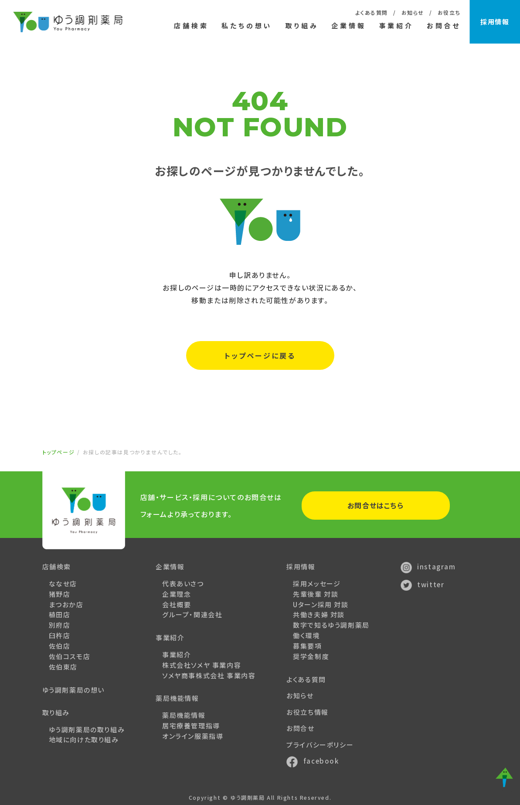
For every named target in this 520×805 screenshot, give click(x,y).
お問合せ (443, 25)
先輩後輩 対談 (315, 594)
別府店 (60, 624)
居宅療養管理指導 (191, 725)
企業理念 (176, 594)
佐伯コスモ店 (70, 656)
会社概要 (176, 604)
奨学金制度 (311, 656)
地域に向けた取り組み (84, 739)
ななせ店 (63, 583)
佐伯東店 (63, 666)
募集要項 (307, 645)
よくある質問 (371, 12)
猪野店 (60, 594)
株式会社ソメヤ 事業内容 (201, 665)
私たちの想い (246, 25)
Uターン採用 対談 (320, 604)
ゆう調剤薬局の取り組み (87, 729)
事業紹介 (176, 654)
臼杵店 (60, 635)
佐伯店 (60, 645)
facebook (312, 760)
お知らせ (412, 12)
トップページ (58, 452)
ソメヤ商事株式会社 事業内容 (208, 675)
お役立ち (448, 12)
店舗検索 (191, 25)
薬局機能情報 (184, 715)
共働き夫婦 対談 (319, 614)
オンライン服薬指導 (192, 736)
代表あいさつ (183, 583)
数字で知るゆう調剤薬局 (331, 624)
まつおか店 (66, 604)
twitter (423, 584)
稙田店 (60, 614)
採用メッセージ (316, 583)
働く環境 (306, 635)
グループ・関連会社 (192, 614)
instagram (428, 566)
